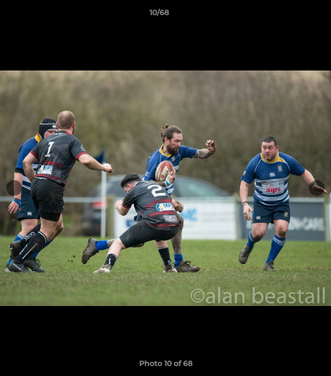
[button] (293, 15)
